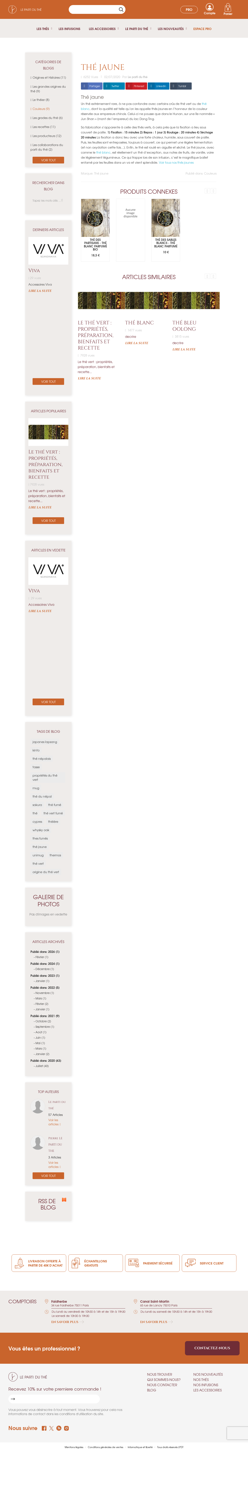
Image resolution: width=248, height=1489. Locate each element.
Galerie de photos (48, 900)
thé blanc (103, 152)
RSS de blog (51, 1204)
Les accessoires (207, 1390)
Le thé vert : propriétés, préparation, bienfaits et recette (45, 465)
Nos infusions (205, 1385)
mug (36, 788)
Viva (34, 270)
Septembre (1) (45, 1027)
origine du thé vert (46, 872)
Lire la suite (39, 291)
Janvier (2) (42, 1054)
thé (35, 813)
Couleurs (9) (41, 109)
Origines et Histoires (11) (49, 77)
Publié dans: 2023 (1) (44, 975)
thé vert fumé (53, 813)
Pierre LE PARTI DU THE (55, 1144)
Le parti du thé (57, 1105)
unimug (38, 855)
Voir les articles (53, 1122)
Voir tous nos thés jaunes (176, 162)
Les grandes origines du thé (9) (48, 88)
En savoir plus (67, 1322)
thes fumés (40, 838)
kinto (36, 750)
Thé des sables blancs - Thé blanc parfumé (165, 242)
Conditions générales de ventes (106, 1447)
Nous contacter (162, 1385)
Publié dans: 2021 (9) (44, 1016)
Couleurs (210, 173)
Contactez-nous (212, 1348)
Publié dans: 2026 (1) (44, 951)
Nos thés (201, 1379)
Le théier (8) (41, 100)
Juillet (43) (42, 1066)
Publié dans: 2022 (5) (44, 987)
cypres (37, 821)
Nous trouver (159, 1374)
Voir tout (48, 160)
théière (53, 821)
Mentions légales (74, 1447)
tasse (36, 767)
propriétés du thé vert (45, 777)
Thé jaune (101, 173)
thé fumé (54, 805)
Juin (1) (40, 1038)
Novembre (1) (45, 993)
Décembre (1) (45, 969)
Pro (189, 9)
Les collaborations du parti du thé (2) (46, 147)
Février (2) (42, 1004)
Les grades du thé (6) (48, 118)
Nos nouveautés (208, 1374)
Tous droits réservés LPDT (170, 1447)
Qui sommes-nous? (164, 1379)
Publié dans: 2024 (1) (44, 963)
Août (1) (41, 1032)
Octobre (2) (43, 1021)
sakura (37, 805)
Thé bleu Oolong (184, 326)
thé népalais (42, 758)
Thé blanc (139, 323)
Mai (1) (40, 1043)
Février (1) (42, 957)
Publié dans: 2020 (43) (45, 1060)
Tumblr (182, 86)
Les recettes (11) (44, 127)
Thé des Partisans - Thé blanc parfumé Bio (95, 244)
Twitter (115, 86)
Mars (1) (41, 998)
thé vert (38, 863)
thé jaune (40, 847)
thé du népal (42, 796)
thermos (55, 855)
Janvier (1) (42, 981)
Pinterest (139, 86)
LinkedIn (161, 86)
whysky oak (41, 830)
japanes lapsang (45, 742)
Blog (151, 1390)
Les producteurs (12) (47, 136)
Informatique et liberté (140, 1447)
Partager (94, 86)
